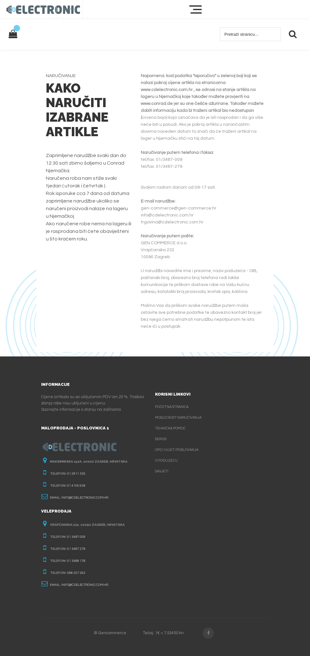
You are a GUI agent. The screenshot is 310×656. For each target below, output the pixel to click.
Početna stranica (172, 407)
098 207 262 (76, 572)
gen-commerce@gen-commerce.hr (178, 208)
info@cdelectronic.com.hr (167, 215)
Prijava (69, 9)
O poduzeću (166, 460)
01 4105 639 (76, 485)
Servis (160, 439)
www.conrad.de (157, 103)
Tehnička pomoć (170, 428)
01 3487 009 (76, 536)
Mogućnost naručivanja (178, 417)
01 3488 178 (76, 560)
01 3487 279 (76, 548)
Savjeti (161, 471)
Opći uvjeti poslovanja (176, 450)
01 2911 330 (76, 473)
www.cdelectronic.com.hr (167, 90)
